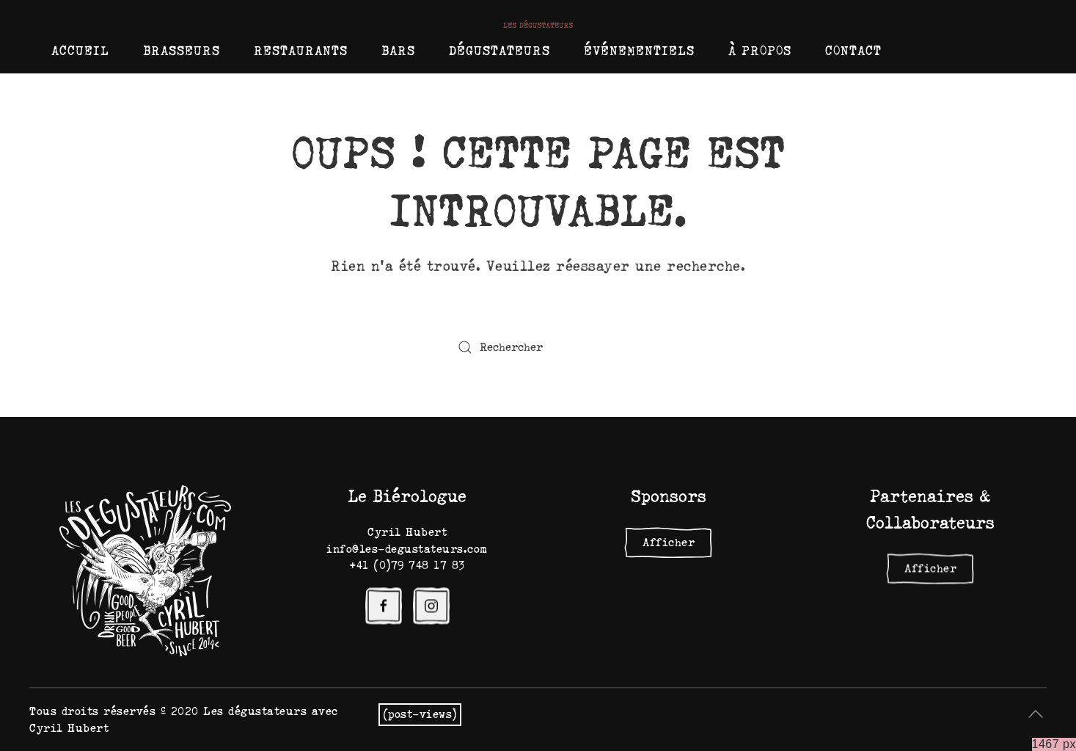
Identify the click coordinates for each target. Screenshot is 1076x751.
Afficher (669, 542)
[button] (1036, 714)
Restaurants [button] (301, 50)
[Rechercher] (538, 347)
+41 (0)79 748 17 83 (407, 565)
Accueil (80, 50)
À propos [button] (759, 50)
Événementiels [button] (639, 50)
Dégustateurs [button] (499, 50)
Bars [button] (398, 50)
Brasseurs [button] (181, 50)
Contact (853, 50)
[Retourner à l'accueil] (538, 24)
